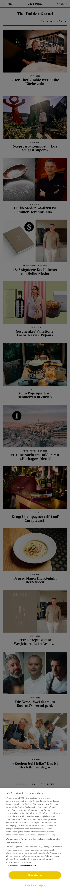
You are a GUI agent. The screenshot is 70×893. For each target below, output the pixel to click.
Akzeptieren (35, 875)
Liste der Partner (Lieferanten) (21, 865)
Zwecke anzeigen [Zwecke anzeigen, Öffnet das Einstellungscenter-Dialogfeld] (35, 885)
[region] (35, 840)
